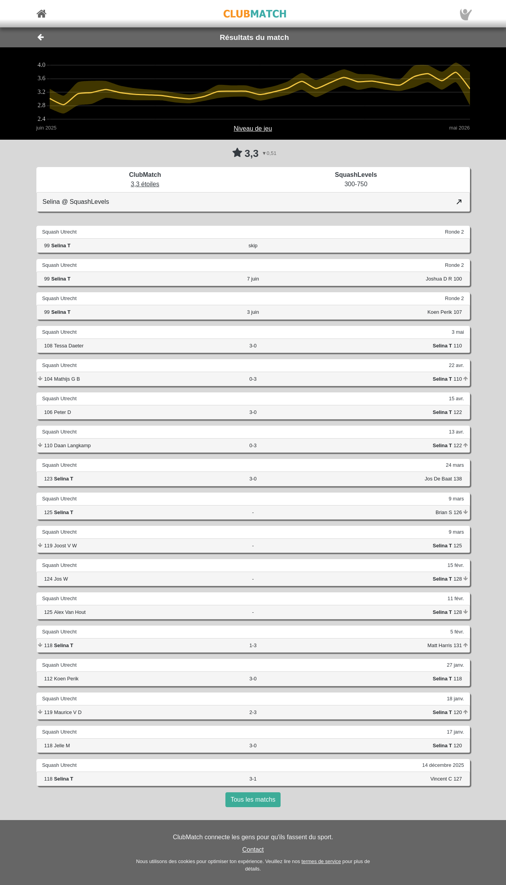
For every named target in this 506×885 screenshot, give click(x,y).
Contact (253, 849)
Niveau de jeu (253, 128)
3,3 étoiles (145, 184)
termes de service (321, 861)
